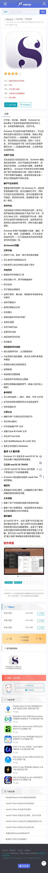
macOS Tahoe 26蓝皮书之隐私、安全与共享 (22, 815)
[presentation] (6, 563)
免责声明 (12, 850)
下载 (40, 613)
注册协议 (27, 850)
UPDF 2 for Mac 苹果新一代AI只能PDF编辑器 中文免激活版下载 (28, 748)
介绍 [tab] (6, 114)
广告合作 (20, 850)
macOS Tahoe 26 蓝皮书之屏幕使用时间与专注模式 (24, 821)
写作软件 (28, 19)
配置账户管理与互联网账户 (15, 839)
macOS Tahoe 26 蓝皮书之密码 (17, 809)
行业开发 (19, 19)
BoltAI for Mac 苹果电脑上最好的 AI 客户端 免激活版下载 (28, 768)
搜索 (43, 12)
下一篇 (40, 639)
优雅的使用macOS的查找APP (16, 833)
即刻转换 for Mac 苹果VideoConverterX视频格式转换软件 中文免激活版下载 (28, 717)
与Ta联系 (29, 690)
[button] (17, 576)
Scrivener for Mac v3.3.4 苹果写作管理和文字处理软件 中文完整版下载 (13, 668)
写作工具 (18, 582)
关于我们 (5, 850)
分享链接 (24, 640)
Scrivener (8, 582)
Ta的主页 (29, 685)
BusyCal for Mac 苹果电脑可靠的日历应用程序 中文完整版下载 (28, 738)
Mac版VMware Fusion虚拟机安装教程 (19, 797)
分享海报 (24, 637)
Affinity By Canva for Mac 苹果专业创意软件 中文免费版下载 (27, 727)
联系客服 (24, 866)
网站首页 (8, 19)
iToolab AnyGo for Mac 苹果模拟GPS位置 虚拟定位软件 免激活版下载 (27, 707)
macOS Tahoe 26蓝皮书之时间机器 (18, 803)
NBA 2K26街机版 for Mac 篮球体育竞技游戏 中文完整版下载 (27, 778)
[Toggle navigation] (5, 3)
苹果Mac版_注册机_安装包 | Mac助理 (23, 853)
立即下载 (11, 105)
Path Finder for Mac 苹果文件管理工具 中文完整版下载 (28, 758)
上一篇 (8, 639)
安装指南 (25, 105)
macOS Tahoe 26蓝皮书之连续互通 (18, 827)
